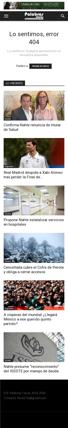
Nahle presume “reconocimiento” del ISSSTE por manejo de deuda (31, 368)
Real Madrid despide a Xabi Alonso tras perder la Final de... (33, 174)
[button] (6, 16)
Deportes (9, 166)
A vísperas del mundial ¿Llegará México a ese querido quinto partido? (30, 319)
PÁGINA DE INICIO (40, 66)
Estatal (8, 119)
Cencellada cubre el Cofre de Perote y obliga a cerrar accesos (34, 269)
